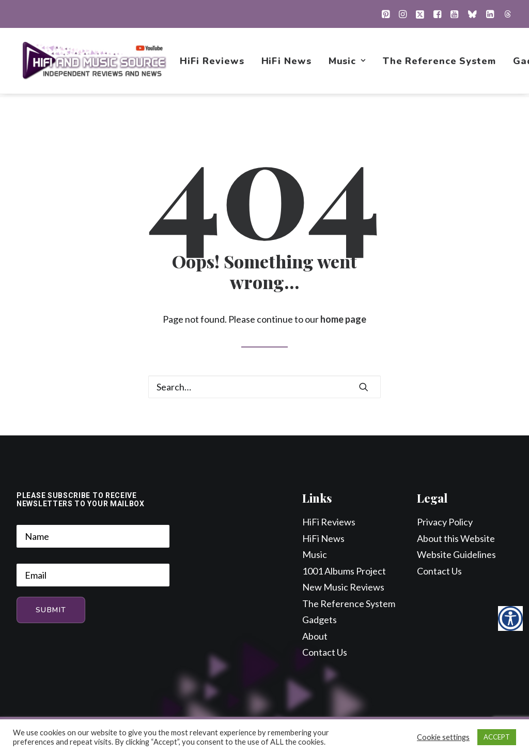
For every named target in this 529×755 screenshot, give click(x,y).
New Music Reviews (343, 587)
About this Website (456, 539)
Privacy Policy (445, 522)
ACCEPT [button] (497, 737)
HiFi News (287, 62)
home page (343, 319)
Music (347, 62)
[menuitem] (385, 14)
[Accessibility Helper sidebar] (510, 618)
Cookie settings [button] (443, 737)
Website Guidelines (456, 555)
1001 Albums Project (344, 571)
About (315, 636)
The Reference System (439, 62)
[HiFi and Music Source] (95, 62)
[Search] (264, 387)
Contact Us (324, 652)
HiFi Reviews (212, 62)
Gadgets (319, 620)
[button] (385, 14)
